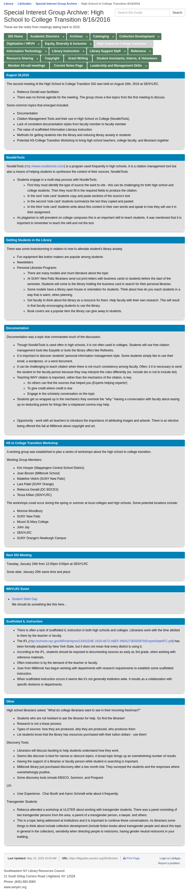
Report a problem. (169, 863)
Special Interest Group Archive (56, 3)
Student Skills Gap (24, 599)
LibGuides (24, 3)
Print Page (131, 858)
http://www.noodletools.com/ (45, 166)
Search (177, 12)
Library (8, 3)
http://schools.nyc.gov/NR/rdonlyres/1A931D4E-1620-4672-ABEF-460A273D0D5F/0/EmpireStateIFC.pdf (101, 641)
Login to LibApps (170, 858)
